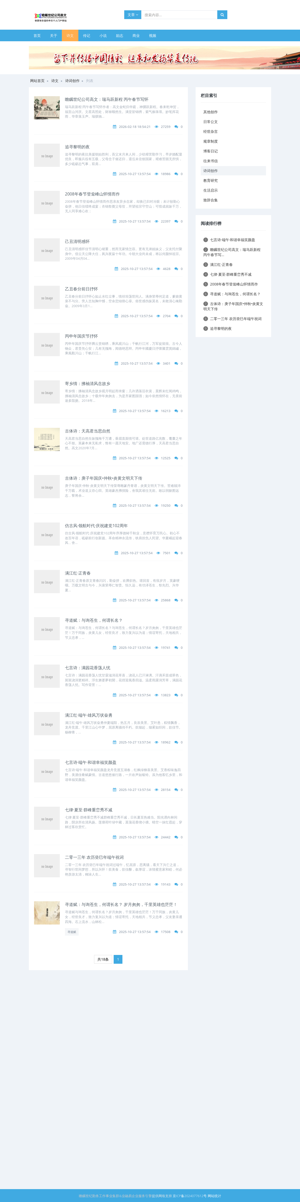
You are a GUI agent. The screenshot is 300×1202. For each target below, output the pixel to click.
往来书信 (210, 160)
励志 (119, 35)
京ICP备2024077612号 (190, 1195)
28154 (165, 789)
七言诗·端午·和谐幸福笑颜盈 (90, 762)
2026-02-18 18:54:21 (135, 126)
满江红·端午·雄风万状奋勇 (88, 715)
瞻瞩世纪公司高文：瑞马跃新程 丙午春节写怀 (106, 99)
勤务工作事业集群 (105, 1195)
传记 (86, 35)
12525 (165, 458)
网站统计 (214, 1195)
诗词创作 (72, 80)
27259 (165, 126)
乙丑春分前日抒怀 (81, 289)
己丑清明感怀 (77, 241)
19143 (165, 884)
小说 (103, 35)
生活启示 (210, 190)
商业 (136, 35)
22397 (165, 221)
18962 (165, 742)
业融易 (127, 1195)
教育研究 (210, 180)
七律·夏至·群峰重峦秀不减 (88, 810)
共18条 (103, 959)
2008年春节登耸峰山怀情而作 (92, 194)
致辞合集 (210, 200)
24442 (165, 837)
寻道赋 (72, 932)
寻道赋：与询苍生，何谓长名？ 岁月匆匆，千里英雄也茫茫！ (121, 904)
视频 (152, 35)
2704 (167, 316)
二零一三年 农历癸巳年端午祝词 (94, 857)
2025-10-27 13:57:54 (135, 173)
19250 (165, 505)
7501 (167, 553)
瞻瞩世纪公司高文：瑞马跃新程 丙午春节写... (232, 252)
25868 (165, 600)
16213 (165, 410)
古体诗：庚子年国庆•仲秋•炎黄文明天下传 (103, 478)
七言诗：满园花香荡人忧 (87, 667)
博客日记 (210, 151)
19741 (165, 647)
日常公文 (210, 121)
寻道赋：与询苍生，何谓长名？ (94, 620)
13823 (165, 695)
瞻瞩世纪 (85, 1195)
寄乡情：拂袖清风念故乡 (87, 383)
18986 (165, 173)
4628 (167, 268)
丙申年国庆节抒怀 (81, 336)
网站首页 (37, 80)
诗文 (70, 35)
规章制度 (210, 141)
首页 (37, 35)
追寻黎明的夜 (77, 147)
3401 (167, 363)
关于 (53, 35)
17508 (165, 931)
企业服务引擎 (142, 1195)
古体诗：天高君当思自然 (87, 431)
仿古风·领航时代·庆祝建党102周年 (96, 525)
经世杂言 (210, 131)
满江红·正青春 (78, 573)
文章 (133, 14)
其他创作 (210, 111)
